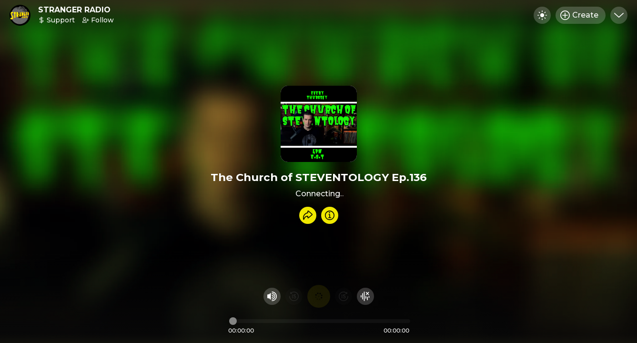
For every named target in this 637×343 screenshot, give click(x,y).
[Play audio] (318, 296)
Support (56, 20)
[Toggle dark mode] (542, 15)
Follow (98, 20)
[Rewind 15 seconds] (294, 296)
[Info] (329, 215)
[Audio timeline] (319, 321)
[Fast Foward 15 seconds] (343, 296)
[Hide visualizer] (365, 296)
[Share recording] (307, 215)
